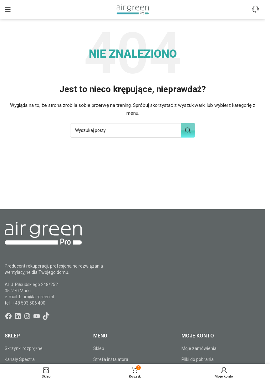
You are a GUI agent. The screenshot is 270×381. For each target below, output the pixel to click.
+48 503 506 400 (29, 302)
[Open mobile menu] (8, 9)
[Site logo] (132, 9)
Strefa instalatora (110, 359)
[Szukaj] (132, 130)
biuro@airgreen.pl (36, 296)
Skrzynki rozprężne (24, 348)
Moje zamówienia (199, 348)
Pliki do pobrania (197, 359)
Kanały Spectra (20, 359)
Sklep (98, 348)
